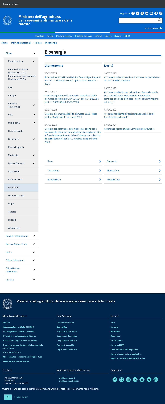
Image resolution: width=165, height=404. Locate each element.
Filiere (38, 42)
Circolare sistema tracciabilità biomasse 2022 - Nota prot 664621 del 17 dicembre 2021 (71, 115)
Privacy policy (21, 396)
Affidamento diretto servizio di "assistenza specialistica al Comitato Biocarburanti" (131, 78)
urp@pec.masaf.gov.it (69, 380)
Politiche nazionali (21, 42)
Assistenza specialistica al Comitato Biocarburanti (129, 128)
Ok (8, 397)
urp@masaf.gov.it (67, 377)
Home (5, 42)
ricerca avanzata (153, 28)
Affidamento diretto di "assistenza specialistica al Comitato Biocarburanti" (129, 115)
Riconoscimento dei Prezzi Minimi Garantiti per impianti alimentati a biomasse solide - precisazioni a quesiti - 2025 (73, 80)
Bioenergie (51, 42)
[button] (33, 53)
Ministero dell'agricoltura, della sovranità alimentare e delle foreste (45, 20)
